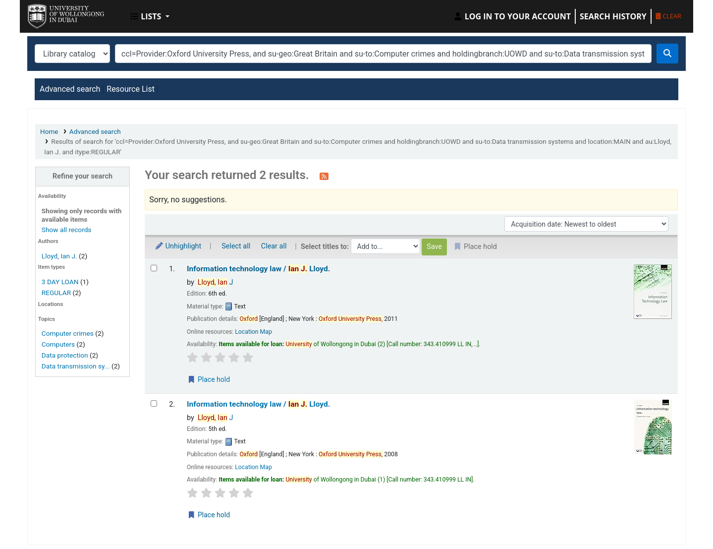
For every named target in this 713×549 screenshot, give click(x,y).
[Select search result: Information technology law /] (154, 268)
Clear (668, 15)
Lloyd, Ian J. (59, 256)
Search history (613, 16)
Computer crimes (68, 333)
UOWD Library (52, 14)
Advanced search (70, 89)
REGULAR (56, 293)
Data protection (65, 355)
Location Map (253, 331)
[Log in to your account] (512, 16)
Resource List (131, 89)
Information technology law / (258, 268)
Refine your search (82, 176)
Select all (235, 246)
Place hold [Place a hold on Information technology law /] (208, 379)
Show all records (67, 230)
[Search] (667, 53)
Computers (58, 344)
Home (49, 131)
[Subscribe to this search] (324, 176)
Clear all (274, 246)
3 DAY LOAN (60, 282)
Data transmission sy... (76, 366)
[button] (150, 16)
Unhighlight (178, 246)
